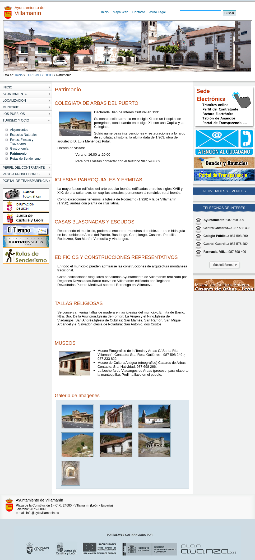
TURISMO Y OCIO (39, 75)
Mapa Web (120, 12)
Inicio (105, 12)
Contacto (138, 12)
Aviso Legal (157, 12)
